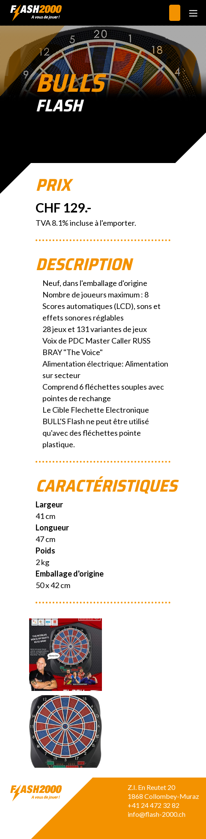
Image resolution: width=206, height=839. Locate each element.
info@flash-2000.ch (156, 814)
